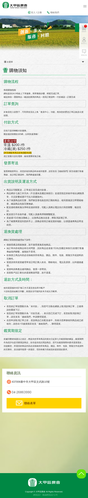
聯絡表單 (30, 403)
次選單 (44, 61)
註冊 (39, 12)
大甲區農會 (16, 5)
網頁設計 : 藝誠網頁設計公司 (45, 495)
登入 (33, 12)
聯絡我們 (54, 12)
